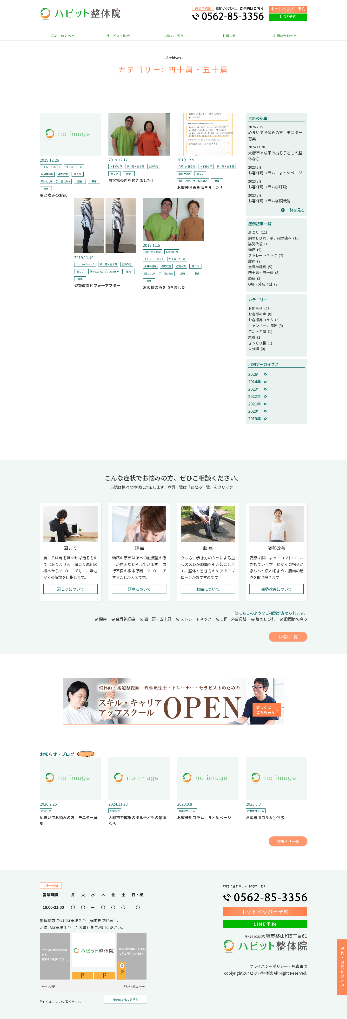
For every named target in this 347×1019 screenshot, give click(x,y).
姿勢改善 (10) (258, 242)
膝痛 (94, 181)
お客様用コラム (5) (263, 315)
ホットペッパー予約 (288, 9)
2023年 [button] (257, 382)
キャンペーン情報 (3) (264, 320)
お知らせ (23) (258, 304)
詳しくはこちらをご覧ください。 (61, 995)
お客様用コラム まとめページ (275, 173)
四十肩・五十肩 (74, 167)
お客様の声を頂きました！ (131, 180)
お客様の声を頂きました (164, 287)
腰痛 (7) (254, 259)
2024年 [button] (257, 375)
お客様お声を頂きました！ (200, 187)
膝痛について (208, 582)
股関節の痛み (293, 612)
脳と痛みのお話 (53, 195)
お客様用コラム (187, 804)
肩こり (77, 174)
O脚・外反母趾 (187, 166)
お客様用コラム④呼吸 (267, 187)
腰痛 (79, 181)
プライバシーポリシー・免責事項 (278, 960)
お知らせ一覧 (288, 835)
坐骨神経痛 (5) (259, 264)
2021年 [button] (257, 397)
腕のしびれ (263, 612)
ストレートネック (50, 167)
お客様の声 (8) (259, 310)
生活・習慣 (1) (259, 326)
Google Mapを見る (125, 993)
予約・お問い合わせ (343, 967)
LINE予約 (288, 16)
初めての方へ (62, 35)
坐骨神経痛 (47, 174)
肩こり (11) (257, 232)
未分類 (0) (256, 342)
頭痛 (45, 188)
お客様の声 (116, 166)
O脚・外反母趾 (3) (262, 280)
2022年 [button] (257, 390)
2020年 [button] (257, 404)
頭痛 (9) (254, 248)
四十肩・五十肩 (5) (263, 269)
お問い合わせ (284, 35)
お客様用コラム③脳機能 (269, 201)
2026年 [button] (257, 367)
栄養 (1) (254, 331)
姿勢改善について (276, 582)
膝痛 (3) (254, 275)
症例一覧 (181, 266)
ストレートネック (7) (264, 253)
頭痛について (139, 582)
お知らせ (229, 35)
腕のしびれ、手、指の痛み (55, 181)
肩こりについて (70, 582)
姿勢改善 (63, 174)
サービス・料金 (118, 35)
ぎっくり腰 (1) (259, 337)
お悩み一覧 (173, 35)
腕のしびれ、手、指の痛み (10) (272, 237)
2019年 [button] (257, 412)
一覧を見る (293, 210)
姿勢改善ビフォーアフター (97, 285)
